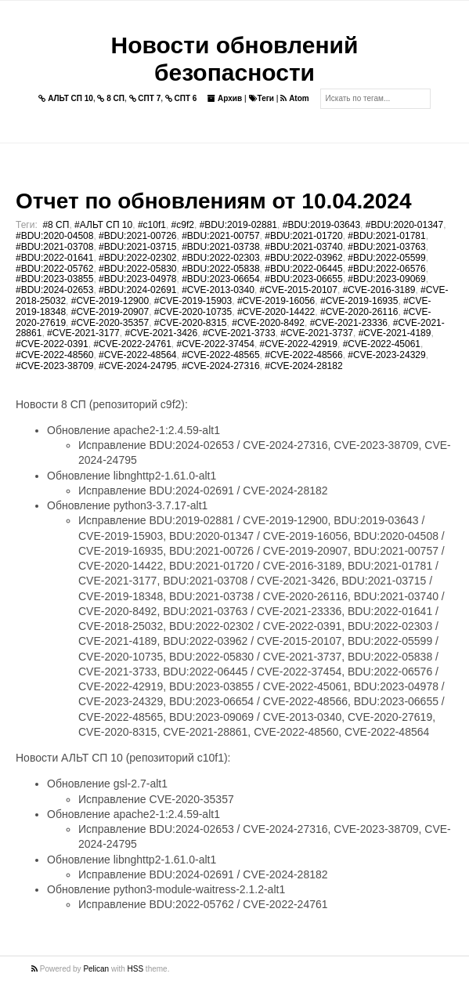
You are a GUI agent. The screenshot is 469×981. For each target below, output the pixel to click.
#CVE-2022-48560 (54, 354)
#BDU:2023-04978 (137, 278)
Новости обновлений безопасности (235, 58)
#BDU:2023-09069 (386, 278)
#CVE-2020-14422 (276, 311)
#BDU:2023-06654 (220, 278)
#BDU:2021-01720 (303, 235)
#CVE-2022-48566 (303, 354)
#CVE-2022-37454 (215, 343)
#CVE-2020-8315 (190, 322)
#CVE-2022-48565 (220, 354)
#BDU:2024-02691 (137, 289)
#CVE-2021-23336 (349, 322)
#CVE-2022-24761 (132, 343)
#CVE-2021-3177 (83, 333)
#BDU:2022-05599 (386, 257)
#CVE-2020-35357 (110, 322)
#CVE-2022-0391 (52, 343)
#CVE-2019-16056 (276, 300)
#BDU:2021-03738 (220, 246)
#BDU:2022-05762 (54, 268)
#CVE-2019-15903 (193, 300)
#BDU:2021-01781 (386, 235)
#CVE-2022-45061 (381, 343)
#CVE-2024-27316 (220, 365)
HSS (136, 969)
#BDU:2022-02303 (220, 257)
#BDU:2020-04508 (54, 235)
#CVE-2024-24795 (137, 365)
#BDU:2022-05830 (137, 268)
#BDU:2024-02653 (54, 289)
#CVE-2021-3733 (239, 333)
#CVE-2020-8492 (268, 322)
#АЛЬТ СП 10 (103, 224)
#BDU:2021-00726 (137, 235)
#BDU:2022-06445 (303, 268)
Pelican (96, 969)
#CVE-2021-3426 (160, 333)
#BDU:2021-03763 (386, 246)
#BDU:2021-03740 (303, 246)
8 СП (110, 98)
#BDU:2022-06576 (386, 268)
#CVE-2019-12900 (110, 300)
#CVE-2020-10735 (193, 311)
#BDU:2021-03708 (54, 246)
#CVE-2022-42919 (298, 343)
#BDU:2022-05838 (220, 268)
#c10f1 (152, 224)
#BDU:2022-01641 (54, 257)
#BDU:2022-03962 (303, 257)
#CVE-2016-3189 (379, 289)
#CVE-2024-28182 (303, 365)
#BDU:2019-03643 (321, 224)
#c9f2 (182, 224)
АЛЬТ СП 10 (65, 98)
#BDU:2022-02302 (137, 257)
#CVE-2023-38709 (54, 365)
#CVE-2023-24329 (386, 354)
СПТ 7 (145, 98)
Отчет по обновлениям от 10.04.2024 (213, 201)
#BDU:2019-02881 (238, 224)
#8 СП (55, 224)
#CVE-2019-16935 (359, 300)
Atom (294, 98)
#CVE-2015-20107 (298, 289)
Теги (261, 98)
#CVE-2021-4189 (395, 333)
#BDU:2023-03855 (54, 278)
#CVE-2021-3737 (316, 333)
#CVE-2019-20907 (110, 311)
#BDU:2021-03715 (137, 246)
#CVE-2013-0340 (218, 289)
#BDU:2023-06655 (303, 278)
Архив (224, 98)
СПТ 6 (181, 98)
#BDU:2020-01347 (404, 224)
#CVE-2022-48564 (137, 354)
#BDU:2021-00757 (220, 235)
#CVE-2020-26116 (359, 311)
